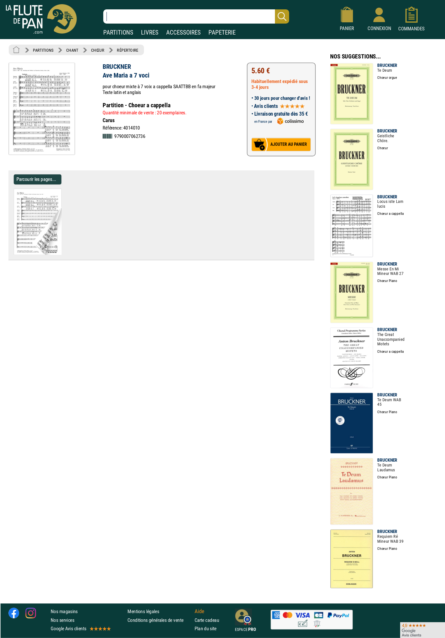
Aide (199, 611)
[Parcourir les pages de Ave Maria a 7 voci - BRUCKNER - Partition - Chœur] (58, 253)
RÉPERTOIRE (127, 50)
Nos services (62, 620)
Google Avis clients (80, 628)
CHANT (72, 50)
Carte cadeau (207, 620)
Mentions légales (143, 611)
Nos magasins (64, 611)
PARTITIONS (118, 32)
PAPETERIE (222, 32)
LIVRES (149, 32)
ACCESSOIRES (183, 32)
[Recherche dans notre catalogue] (196, 16)
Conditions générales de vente (159, 620)
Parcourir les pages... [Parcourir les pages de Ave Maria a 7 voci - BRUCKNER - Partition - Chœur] (36, 179)
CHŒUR (97, 50)
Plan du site (206, 628)
